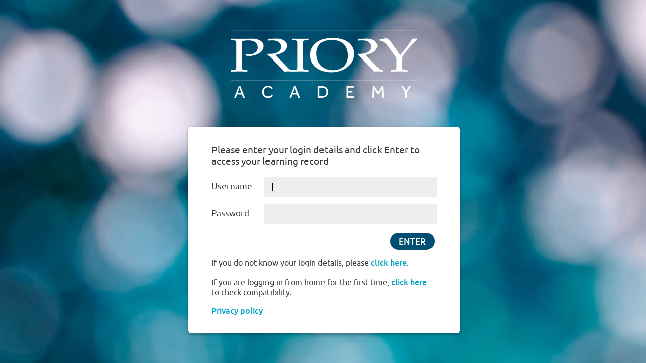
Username (231, 186)
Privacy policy (237, 310)
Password (230, 213)
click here (389, 262)
